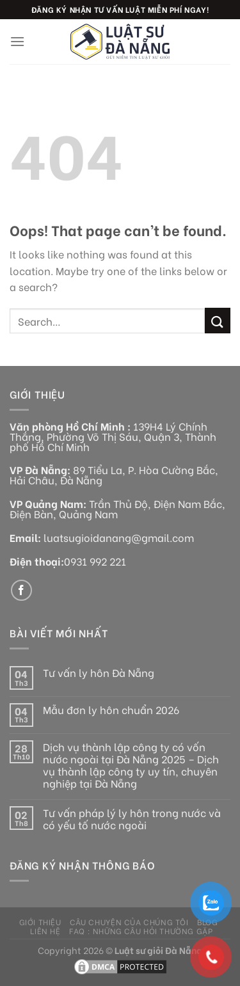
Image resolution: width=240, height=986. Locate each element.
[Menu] (17, 41)
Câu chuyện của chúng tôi (129, 921)
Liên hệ (45, 930)
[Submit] (217, 320)
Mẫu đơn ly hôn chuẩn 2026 (111, 709)
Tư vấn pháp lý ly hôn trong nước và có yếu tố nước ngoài (132, 818)
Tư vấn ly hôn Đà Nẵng (98, 672)
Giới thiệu (40, 921)
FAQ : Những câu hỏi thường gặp (140, 930)
